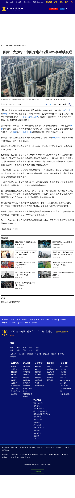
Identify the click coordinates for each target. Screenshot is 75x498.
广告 (55, 2)
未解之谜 (38, 366)
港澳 (24, 347)
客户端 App (6, 450)
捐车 (66, 2)
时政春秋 (26, 375)
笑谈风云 (38, 369)
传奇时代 (36, 406)
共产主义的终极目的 (40, 411)
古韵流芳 (38, 372)
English (4, 323)
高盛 (24, 117)
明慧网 (66, 454)
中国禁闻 (14, 372)
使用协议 (40, 447)
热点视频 (22, 354)
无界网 (11, 457)
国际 (11, 347)
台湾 (24, 350)
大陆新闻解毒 (27, 394)
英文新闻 (49, 2)
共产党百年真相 (38, 408)
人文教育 (39, 363)
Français (12, 323)
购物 (72, 2)
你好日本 (63, 369)
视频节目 (31, 331)
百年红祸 (36, 422)
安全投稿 (49, 447)
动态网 (4, 457)
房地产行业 (66, 110)
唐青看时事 (26, 385)
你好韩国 (63, 372)
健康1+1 (49, 366)
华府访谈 (14, 383)
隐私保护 (32, 447)
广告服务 (58, 447)
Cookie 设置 (37, 471)
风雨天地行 (37, 425)
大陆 (15, 46)
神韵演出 (61, 354)
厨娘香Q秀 (64, 385)
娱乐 (37, 347)
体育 (37, 350)
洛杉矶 (24, 320)
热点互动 (26, 369)
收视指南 (23, 447)
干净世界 (35, 454)
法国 (42, 320)
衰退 (5, 114)
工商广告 (36, 439)
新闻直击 (14, 377)
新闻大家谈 (26, 366)
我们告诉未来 (38, 403)
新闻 (12, 343)
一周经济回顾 (15, 385)
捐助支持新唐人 (62, 332)
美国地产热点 (39, 385)
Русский (20, 323)
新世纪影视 (20, 457)
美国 (11, 350)
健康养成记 (50, 375)
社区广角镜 (14, 388)
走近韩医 (50, 380)
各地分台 (18, 2)
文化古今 (38, 383)
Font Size (64, 104)
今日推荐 (38, 354)
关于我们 (14, 447)
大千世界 (63, 383)
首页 (2, 46)
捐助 (61, 2)
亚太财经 (14, 394)
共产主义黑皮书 (38, 428)
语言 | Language (38, 2)
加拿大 (17, 320)
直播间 (49, 331)
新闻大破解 (26, 380)
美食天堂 (63, 375)
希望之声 (43, 454)
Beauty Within (65, 380)
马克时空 (26, 391)
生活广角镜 (64, 366)
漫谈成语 (38, 377)
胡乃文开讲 (50, 372)
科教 (30, 350)
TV (62, 9)
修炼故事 (36, 436)
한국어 (34, 323)
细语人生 (26, 396)
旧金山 (47, 320)
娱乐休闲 (64, 363)
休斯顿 (36, 320)
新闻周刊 (14, 380)
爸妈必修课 (38, 380)
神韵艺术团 (15, 454)
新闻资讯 (9, 46)
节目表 (40, 331)
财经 (19, 46)
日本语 (27, 323)
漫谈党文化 (37, 433)
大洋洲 (30, 320)
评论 (18, 347)
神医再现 (50, 377)
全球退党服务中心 (55, 454)
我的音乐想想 (64, 394)
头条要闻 (13, 354)
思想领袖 (26, 377)
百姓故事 (36, 430)
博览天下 (46, 354)
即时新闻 (30, 354)
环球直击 (14, 369)
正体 (25, 2)
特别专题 (37, 400)
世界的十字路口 (28, 388)
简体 (29, 2)
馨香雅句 (38, 375)
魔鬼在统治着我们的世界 (41, 414)
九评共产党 (37, 417)
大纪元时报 (25, 454)
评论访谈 (27, 363)
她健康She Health (53, 369)
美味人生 (63, 377)
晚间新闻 (14, 375)
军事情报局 (26, 383)
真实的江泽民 (38, 419)
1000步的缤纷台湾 (65, 389)
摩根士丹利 (33, 117)
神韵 (6, 2)
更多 (28, 457)
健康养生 (51, 363)
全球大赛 (13, 357)
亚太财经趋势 (15, 391)
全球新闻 (14, 366)
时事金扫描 (26, 372)
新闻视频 (15, 363)
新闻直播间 (54, 9)
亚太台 (54, 320)
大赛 (11, 2)
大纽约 (11, 320)
